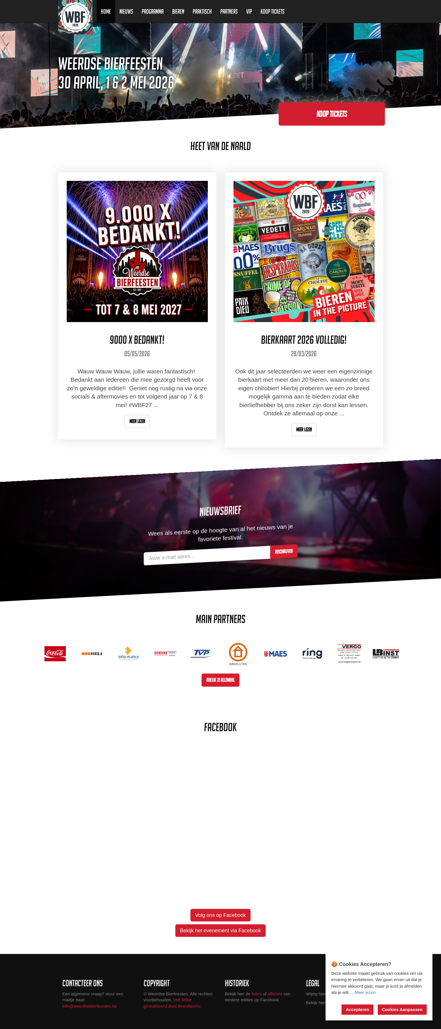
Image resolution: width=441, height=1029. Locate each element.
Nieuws (126, 11)
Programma (153, 11)
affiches (275, 993)
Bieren (178, 11)
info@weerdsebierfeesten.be (89, 1006)
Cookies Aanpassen (402, 1009)
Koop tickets (331, 113)
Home (106, 11)
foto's (257, 993)
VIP (249, 11)
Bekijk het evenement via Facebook (220, 930)
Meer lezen (365, 992)
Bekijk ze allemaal (220, 680)
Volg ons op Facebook (220, 915)
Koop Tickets (272, 11)
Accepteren (357, 1009)
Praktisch (202, 11)
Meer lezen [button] (137, 421)
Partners (229, 11)
